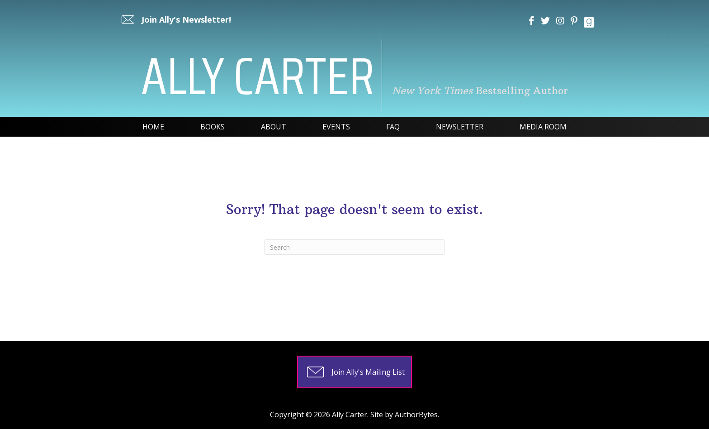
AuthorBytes (416, 414)
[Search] (354, 247)
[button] (175, 19)
